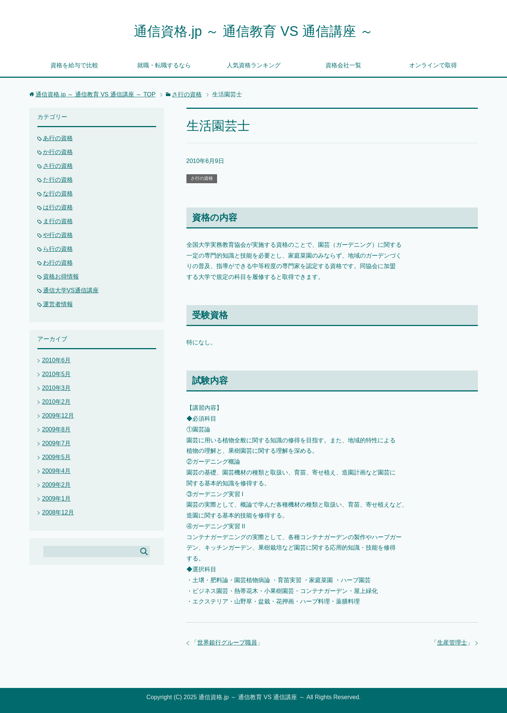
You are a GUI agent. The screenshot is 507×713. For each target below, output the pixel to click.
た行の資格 (58, 179)
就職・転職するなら (164, 65)
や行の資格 (58, 235)
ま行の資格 (58, 221)
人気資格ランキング (254, 65)
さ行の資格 (202, 178)
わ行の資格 (58, 262)
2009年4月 (56, 471)
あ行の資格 (58, 138)
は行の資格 (58, 207)
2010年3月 (56, 388)
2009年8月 (56, 429)
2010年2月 (56, 402)
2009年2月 (56, 485)
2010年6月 (56, 360)
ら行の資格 (58, 249)
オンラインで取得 (433, 65)
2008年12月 (58, 512)
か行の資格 (58, 152)
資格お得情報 (61, 276)
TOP (95, 94)
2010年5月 (56, 374)
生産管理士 (452, 642)
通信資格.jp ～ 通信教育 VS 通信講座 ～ (253, 31)
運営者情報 (58, 304)
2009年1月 (56, 498)
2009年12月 (58, 415)
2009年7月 (56, 443)
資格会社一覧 (343, 65)
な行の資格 (58, 193)
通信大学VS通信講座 (71, 290)
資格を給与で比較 (74, 65)
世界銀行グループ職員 (227, 642)
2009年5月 (56, 457)
